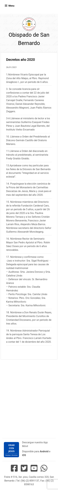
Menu (11, 5)
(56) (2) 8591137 (30, 480)
